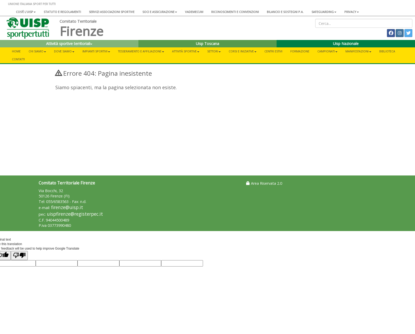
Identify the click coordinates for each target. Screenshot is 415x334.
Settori (214, 51)
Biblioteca (387, 51)
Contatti (18, 59)
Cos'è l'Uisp (26, 12)
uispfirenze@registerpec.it (75, 214)
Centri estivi (273, 51)
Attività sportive (185, 51)
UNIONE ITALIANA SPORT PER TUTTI (32, 4)
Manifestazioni (358, 51)
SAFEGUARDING (324, 12)
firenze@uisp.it (67, 207)
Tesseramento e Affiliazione (141, 51)
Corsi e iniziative (242, 51)
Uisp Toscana (207, 43)
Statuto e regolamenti (62, 12)
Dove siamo (64, 51)
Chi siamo (37, 51)
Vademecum (194, 12)
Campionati (327, 51)
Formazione (299, 51)
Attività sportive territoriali (69, 43)
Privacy (351, 12)
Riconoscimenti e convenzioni (235, 12)
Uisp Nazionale (346, 43)
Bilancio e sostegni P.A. (285, 12)
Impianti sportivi (96, 51)
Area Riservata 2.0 (264, 183)
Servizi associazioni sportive (111, 12)
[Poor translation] (19, 255)
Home (16, 51)
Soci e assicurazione (159, 12)
